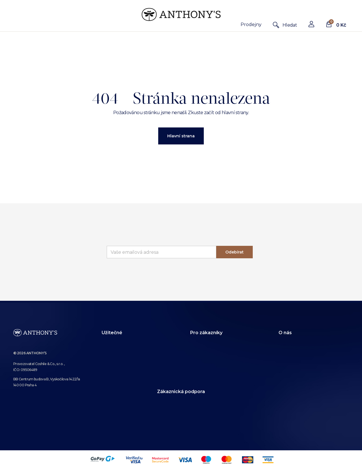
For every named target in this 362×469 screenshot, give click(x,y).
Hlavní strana (181, 135)
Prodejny (251, 24)
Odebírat (234, 252)
